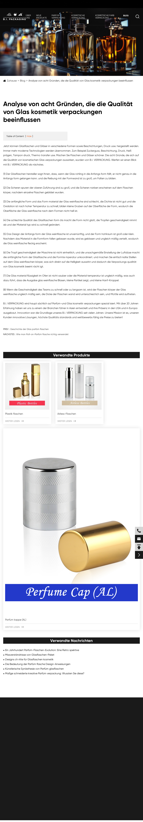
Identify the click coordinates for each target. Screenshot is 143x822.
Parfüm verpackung (58, 16)
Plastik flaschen (14, 413)
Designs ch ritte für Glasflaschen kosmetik (29, 659)
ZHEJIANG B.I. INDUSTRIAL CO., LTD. (40, 809)
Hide (29, 136)
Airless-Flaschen (66, 413)
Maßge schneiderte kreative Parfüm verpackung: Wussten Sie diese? (44, 673)
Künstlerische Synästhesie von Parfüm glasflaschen (34, 668)
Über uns (28, 16)
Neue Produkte (41, 16)
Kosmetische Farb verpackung (104, 16)
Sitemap (106, 809)
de (134, 4)
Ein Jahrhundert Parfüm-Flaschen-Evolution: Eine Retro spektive (42, 650)
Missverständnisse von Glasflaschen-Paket (29, 654)
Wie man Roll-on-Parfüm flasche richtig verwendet (42, 334)
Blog (126, 15)
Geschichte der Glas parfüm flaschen (29, 329)
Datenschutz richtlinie (128, 809)
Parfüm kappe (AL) (15, 619)
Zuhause (12, 80)
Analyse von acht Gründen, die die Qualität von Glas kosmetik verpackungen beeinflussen (80, 80)
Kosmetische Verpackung (78, 16)
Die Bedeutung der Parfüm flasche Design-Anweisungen (37, 664)
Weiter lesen (14, 421)
